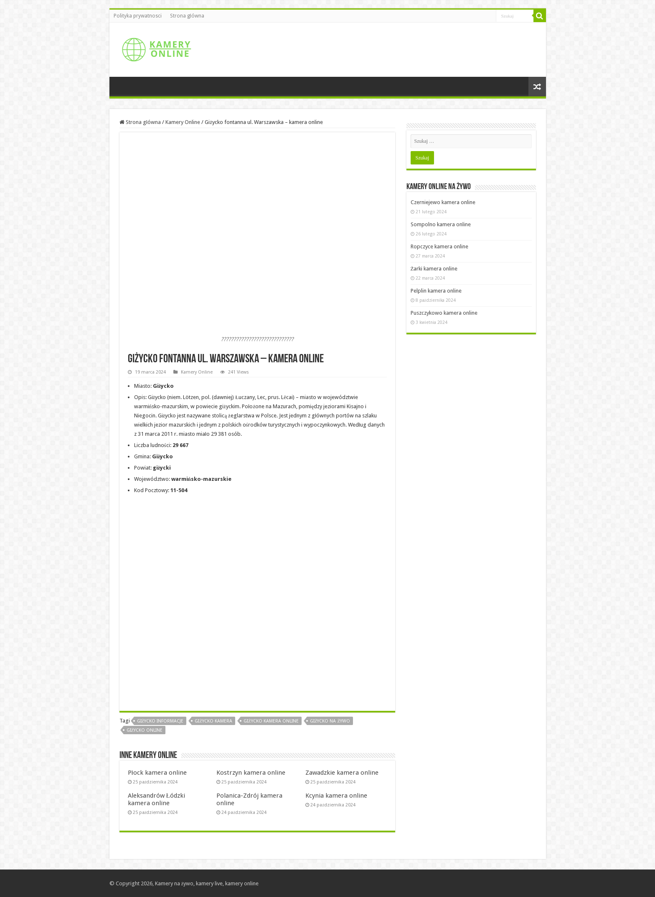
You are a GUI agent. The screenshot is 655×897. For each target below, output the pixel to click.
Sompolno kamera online (441, 224)
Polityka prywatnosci (138, 16)
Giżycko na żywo (330, 721)
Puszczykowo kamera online (444, 313)
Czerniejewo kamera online (443, 202)
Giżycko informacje (160, 721)
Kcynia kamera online (336, 795)
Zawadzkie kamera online (341, 772)
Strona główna (187, 16)
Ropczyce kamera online (439, 246)
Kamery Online (182, 122)
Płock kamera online (157, 772)
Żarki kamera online (434, 268)
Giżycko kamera (213, 721)
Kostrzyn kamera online (250, 772)
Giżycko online (145, 730)
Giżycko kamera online (271, 721)
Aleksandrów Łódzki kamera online (156, 799)
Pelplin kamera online (436, 291)
